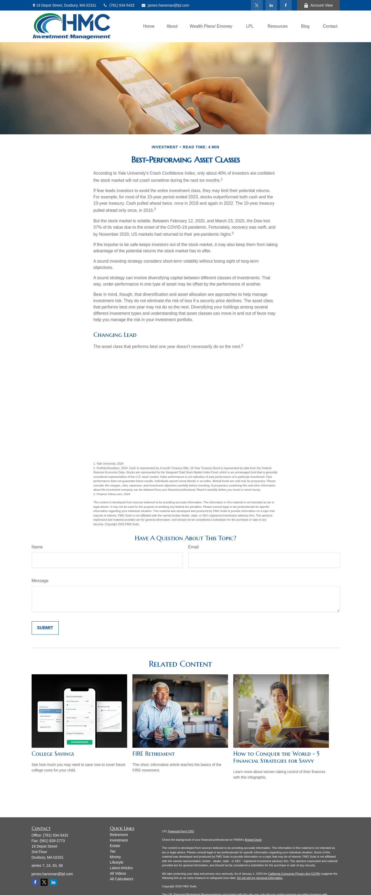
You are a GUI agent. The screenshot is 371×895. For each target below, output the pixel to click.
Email (193, 547)
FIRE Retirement (153, 753)
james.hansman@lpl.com (165, 5)
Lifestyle (116, 862)
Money (115, 857)
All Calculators (121, 879)
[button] (149, 26)
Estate (115, 846)
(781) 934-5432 (119, 5)
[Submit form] (45, 628)
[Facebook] (286, 5)
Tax (113, 851)
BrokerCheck (253, 839)
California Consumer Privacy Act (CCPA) (294, 873)
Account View (318, 5)
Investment (119, 840)
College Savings (53, 753)
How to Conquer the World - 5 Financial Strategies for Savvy (276, 757)
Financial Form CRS (181, 831)
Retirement (119, 835)
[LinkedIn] (271, 5)
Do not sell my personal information (259, 877)
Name (37, 547)
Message (40, 580)
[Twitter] (257, 5)
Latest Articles (121, 868)
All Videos (118, 873)
